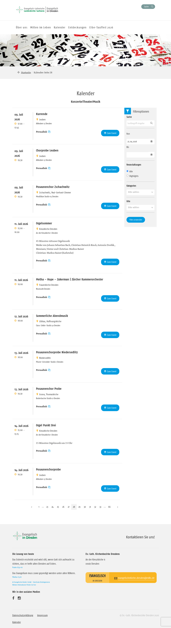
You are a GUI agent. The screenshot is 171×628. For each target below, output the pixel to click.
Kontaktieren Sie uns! (140, 537)
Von (128, 133)
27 (68, 506)
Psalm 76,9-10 (17, 567)
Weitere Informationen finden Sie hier (24, 585)
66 (109, 506)
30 (85, 506)
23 (47, 506)
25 (58, 506)
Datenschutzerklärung (22, 615)
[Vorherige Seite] (31, 507)
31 (90, 506)
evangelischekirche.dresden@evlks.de (136, 578)
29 (79, 506)
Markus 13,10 (17, 577)
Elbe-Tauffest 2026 (101, 27)
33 (100, 506)
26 (63, 506)
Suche (146, 6)
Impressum (42, 615)
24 (53, 506)
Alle (129, 171)
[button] (140, 192)
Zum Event (111, 133)
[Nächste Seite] (117, 507)
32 (95, 506)
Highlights (132, 176)
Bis (127, 147)
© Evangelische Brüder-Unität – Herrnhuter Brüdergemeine (31, 582)
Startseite (26, 72)
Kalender (16, 622)
